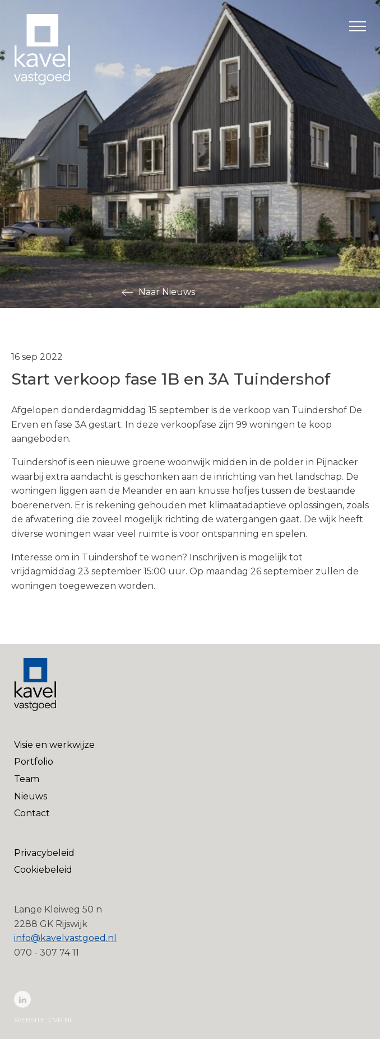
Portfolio (33, 761)
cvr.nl (60, 1019)
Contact (32, 813)
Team (26, 779)
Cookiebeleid (43, 869)
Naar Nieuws (166, 292)
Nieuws (30, 796)
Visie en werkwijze (54, 745)
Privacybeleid (44, 853)
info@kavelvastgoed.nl (65, 938)
